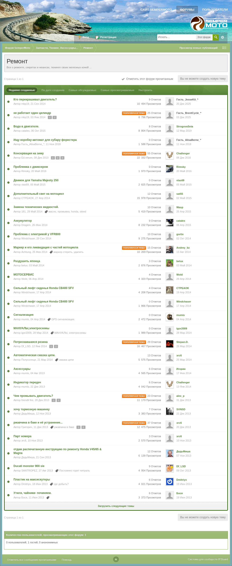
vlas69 (25, 184)
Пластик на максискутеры (31, 479)
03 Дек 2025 (183, 117)
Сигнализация (23, 314)
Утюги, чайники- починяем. (32, 493)
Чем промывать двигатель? (33, 395)
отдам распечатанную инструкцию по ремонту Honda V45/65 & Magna (57, 451)
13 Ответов (154, 355)
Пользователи (215, 9)
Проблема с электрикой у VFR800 (36, 234)
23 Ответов (154, 395)
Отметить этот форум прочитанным (147, 79)
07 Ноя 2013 (183, 455)
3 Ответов (155, 261)
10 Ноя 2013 (183, 440)
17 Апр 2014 (183, 305)
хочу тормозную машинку (31, 409)
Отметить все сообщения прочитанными (31, 559)
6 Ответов (155, 368)
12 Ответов (154, 193)
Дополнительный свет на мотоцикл (38, 193)
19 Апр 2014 (183, 292)
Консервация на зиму (28, 153)
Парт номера (22, 436)
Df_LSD (26, 346)
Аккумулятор (22, 220)
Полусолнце (28, 359)
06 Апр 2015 (183, 225)
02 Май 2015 (184, 198)
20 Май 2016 (184, 171)
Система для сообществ (203, 559)
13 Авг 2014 (183, 252)
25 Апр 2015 (183, 211)
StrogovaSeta (184, 126)
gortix (180, 234)
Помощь (67, 559)
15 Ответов (154, 247)
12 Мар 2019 (184, 130)
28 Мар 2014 (184, 332)
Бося (24, 497)
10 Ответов (154, 207)
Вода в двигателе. (26, 126)
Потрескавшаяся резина (30, 342)
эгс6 (179, 355)
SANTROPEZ (29, 470)
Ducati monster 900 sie (29, 466)
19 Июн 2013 (184, 484)
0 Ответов (155, 139)
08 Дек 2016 (183, 157)
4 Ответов (155, 274)
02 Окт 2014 (183, 238)
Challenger (183, 153)
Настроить (145, 90)
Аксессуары (22, 369)
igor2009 (26, 332)
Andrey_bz (183, 247)
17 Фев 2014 (183, 373)
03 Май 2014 (184, 265)
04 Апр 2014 (183, 319)
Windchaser (28, 238)
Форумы (187, 9)
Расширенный (222, 37)
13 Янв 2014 (183, 386)
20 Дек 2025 (183, 103)
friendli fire (27, 400)
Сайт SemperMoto (156, 9)
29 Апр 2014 (183, 278)
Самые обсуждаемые (82, 90)
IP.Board (223, 559)
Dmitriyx (26, 484)
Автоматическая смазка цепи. (34, 355)
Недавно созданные (22, 90)
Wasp (179, 207)
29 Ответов (154, 342)
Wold (24, 278)
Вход (83, 37)
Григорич (26, 427)
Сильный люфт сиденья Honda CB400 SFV (43, 288)
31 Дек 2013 (183, 400)
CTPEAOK (27, 198)
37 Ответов (154, 422)
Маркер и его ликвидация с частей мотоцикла (45, 247)
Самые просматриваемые (117, 90)
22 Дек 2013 (183, 413)
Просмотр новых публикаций (198, 47)
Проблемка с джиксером (30, 167)
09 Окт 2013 (183, 470)
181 (23, 211)
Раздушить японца (26, 261)
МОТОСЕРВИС (23, 274)
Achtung (26, 252)
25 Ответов (154, 113)
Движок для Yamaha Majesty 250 (35, 180)
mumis (25, 319)
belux (24, 265)
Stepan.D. (182, 342)
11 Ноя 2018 (183, 144)
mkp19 (25, 103)
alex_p (180, 395)
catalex (25, 130)
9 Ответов (155, 99)
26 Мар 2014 (184, 346)
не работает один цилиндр (32, 113)
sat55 (179, 193)
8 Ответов (155, 126)
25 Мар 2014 (184, 359)
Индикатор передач (27, 382)
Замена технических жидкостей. (36, 207)
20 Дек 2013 (183, 427)
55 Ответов (154, 153)
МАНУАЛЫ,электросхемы (31, 328)
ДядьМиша (28, 413)
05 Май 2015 (184, 184)
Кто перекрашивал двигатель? (35, 99)
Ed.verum (26, 157)
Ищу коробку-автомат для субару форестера (45, 140)
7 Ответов (155, 409)
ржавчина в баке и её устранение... (37, 422)
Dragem (26, 225)
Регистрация (105, 37)
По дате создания (52, 90)
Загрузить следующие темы (116, 506)
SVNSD (180, 409)
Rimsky (25, 171)
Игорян (181, 368)
